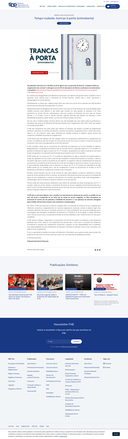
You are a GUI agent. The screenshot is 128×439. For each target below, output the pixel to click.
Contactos (101, 6)
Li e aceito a (57, 347)
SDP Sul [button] (43, 6)
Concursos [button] (80, 6)
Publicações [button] (52, 6)
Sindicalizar (114, 1)
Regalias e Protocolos (67, 6)
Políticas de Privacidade (69, 347)
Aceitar (116, 434)
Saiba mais (63, 436)
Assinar (76, 341)
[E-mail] (60, 341)
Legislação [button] (91, 6)
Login (106, 1)
